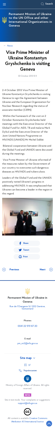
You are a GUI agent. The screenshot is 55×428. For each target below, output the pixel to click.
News (10, 46)
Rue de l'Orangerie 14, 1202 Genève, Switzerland (27, 307)
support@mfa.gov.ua (27, 403)
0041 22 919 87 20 (27, 326)
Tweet (26, 250)
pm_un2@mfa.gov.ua (27, 343)
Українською (30, 370)
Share (25, 243)
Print (25, 257)
